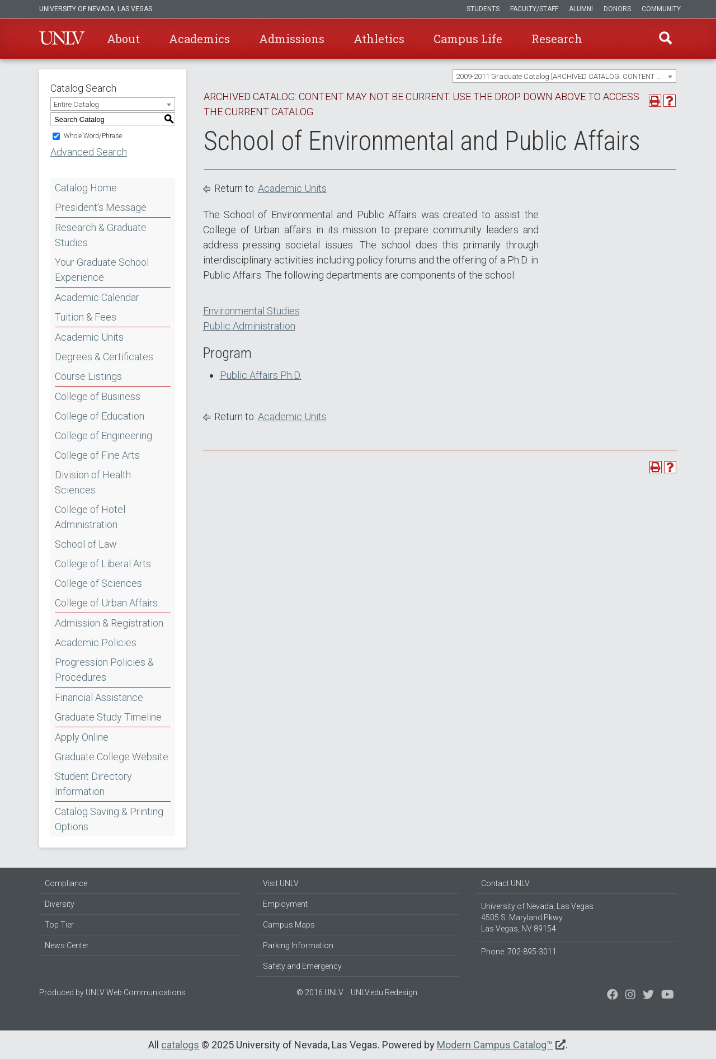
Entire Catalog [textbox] (76, 104)
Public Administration (249, 326)
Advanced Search (88, 152)
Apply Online (82, 737)
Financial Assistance (99, 697)
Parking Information (298, 945)
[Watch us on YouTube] (667, 995)
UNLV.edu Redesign (384, 992)
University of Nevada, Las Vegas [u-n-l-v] (95, 9)
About (123, 38)
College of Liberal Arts (103, 563)
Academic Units (89, 337)
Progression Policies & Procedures (104, 669)
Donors (617, 9)
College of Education (99, 416)
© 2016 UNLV (319, 992)
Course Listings (88, 376)
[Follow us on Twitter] (630, 995)
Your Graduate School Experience (102, 269)
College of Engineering (103, 435)
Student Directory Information (93, 783)
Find (665, 38)
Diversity (59, 904)
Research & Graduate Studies (101, 235)
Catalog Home (86, 188)
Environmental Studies (251, 311)
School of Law (86, 544)
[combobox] (564, 76)
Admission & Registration (109, 623)
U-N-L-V (62, 38)
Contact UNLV (505, 883)
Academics (199, 38)
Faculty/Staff (534, 9)
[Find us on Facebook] (612, 995)
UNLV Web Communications (136, 992)
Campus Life (468, 38)
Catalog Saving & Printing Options (109, 819)
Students (483, 9)
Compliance (66, 883)
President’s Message (101, 207)
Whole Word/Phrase (93, 136)
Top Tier (59, 924)
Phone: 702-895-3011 (519, 951)
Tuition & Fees (85, 317)
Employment (285, 904)
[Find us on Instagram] (648, 995)
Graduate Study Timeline (108, 717)
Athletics (379, 38)
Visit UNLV (281, 883)
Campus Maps (289, 924)
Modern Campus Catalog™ (495, 1045)
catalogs (180, 1045)
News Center (67, 945)
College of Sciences (98, 583)
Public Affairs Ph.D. (261, 375)
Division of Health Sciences (93, 482)
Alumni (581, 9)
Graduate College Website (111, 757)
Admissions (291, 38)
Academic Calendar (97, 297)
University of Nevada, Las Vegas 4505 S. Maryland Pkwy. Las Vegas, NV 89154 (537, 917)
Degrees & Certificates (104, 357)
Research (556, 38)
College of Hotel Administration (90, 516)
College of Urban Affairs (106, 603)
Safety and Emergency (302, 966)
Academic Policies (95, 642)
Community (661, 9)
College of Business (97, 396)
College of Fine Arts (97, 455)
